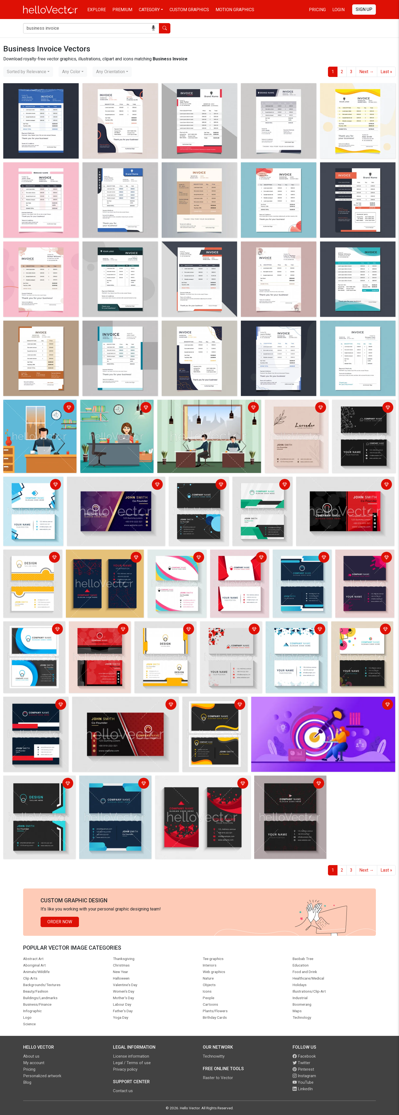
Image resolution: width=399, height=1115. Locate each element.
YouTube (303, 1082)
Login (338, 9)
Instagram (304, 1075)
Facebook (304, 1056)
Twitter (301, 1062)
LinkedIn (303, 1088)
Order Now (59, 921)
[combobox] (28, 72)
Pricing (317, 9)
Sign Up (364, 9)
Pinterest (303, 1069)
